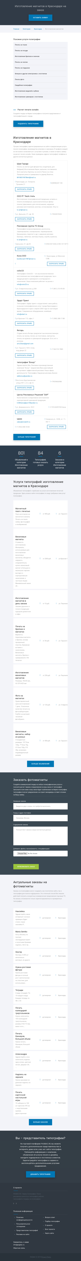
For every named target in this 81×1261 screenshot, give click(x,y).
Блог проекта (50, 1229)
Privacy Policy (46, 1257)
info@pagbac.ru (18, 1245)
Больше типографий (27, 437)
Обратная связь (19, 1248)
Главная (16, 29)
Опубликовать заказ (26, 867)
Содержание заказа (20, 825)
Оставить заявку (40, 18)
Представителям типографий (27, 1230)
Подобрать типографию (28, 124)
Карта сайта (49, 1233)
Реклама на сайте (22, 1234)
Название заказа (19, 801)
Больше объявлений (40, 764)
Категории (26, 29)
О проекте (48, 1225)
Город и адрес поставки (22, 813)
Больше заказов (40, 1122)
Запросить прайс (24, 189)
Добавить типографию (40, 1174)
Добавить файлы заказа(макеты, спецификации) (31, 849)
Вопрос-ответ (50, 1217)
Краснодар (38, 29)
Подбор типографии (52, 1221)
